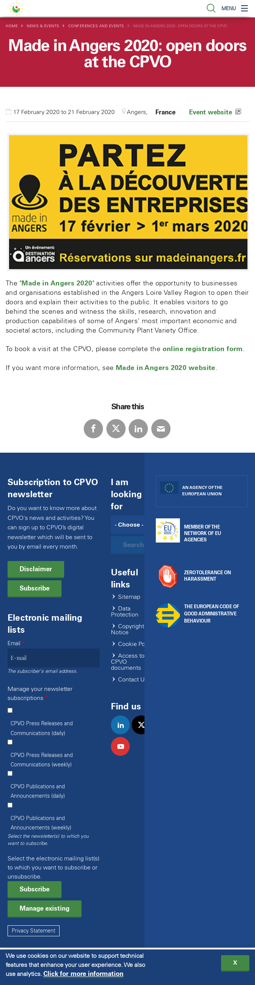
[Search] (133, 524)
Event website (210, 112)
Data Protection (124, 612)
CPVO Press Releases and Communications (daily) (42, 728)
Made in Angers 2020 (57, 283)
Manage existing (44, 908)
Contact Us (133, 680)
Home (12, 25)
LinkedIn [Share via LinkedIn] (138, 428)
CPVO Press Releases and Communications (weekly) (42, 760)
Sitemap (129, 597)
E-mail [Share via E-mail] (161, 428)
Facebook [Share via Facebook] (93, 428)
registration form (214, 349)
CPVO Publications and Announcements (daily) (38, 791)
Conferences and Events (96, 25)
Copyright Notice (127, 629)
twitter (144, 732)
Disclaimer (36, 569)
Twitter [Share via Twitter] (116, 428)
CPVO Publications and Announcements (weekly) (41, 823)
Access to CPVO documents (127, 662)
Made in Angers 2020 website (165, 368)
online (174, 349)
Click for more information (83, 976)
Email (14, 643)
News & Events (43, 25)
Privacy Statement (33, 931)
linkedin (123, 732)
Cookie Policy (136, 644)
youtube (123, 754)
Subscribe (34, 588)
